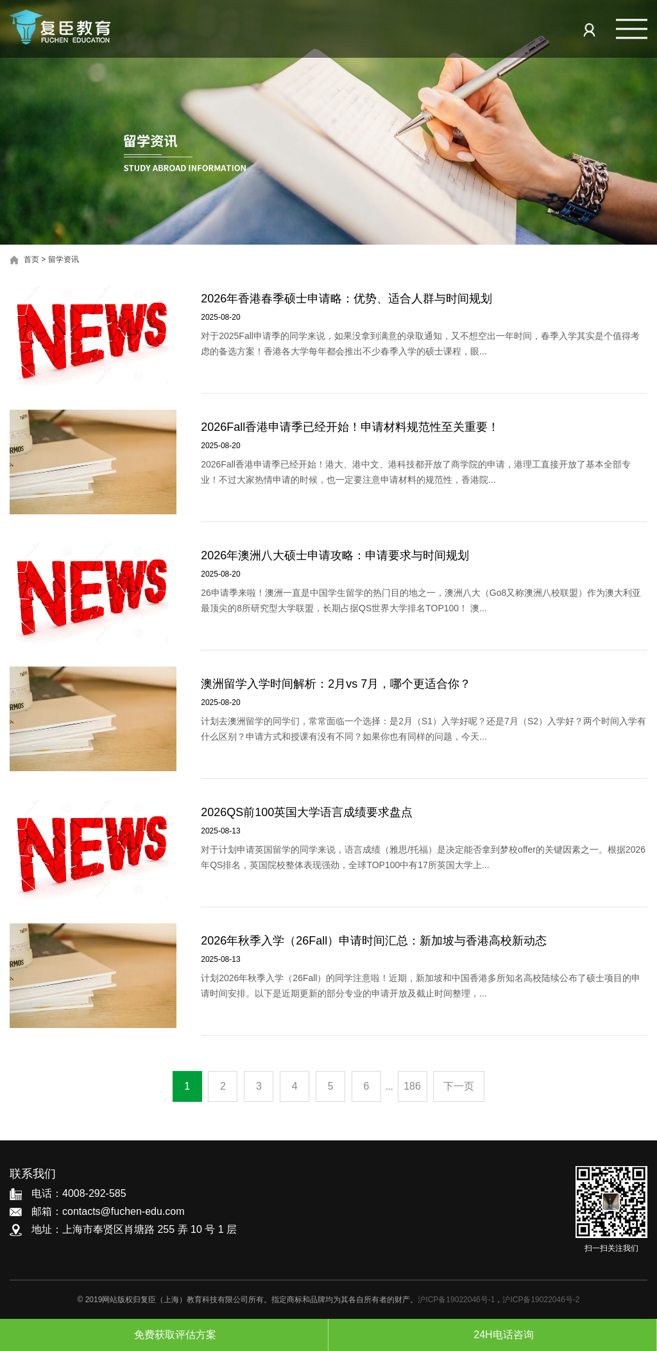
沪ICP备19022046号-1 (456, 1299)
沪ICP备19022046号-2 (540, 1299)
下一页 (458, 1086)
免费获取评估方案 (164, 1335)
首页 (31, 259)
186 (412, 1086)
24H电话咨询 (492, 1335)
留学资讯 (63, 259)
